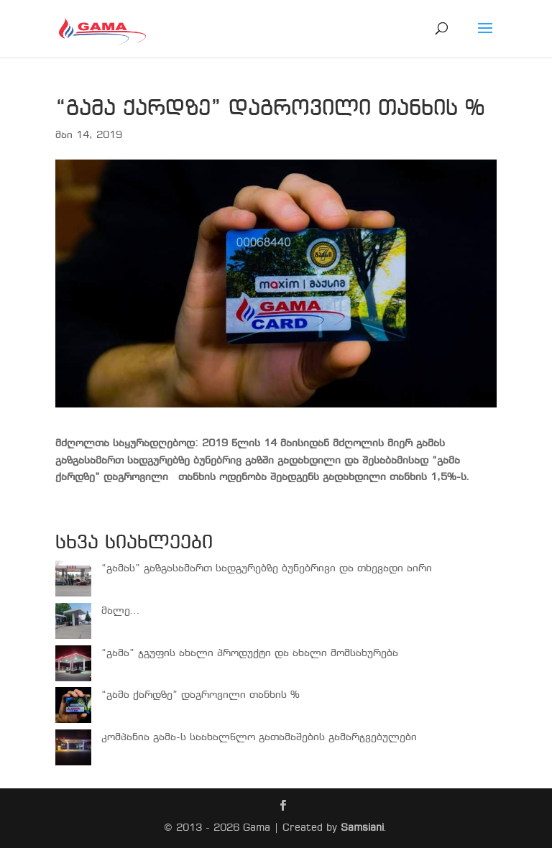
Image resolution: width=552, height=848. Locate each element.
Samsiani (362, 828)
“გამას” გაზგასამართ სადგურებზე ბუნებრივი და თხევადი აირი (266, 568)
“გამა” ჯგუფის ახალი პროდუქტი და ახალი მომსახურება (249, 653)
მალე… (120, 611)
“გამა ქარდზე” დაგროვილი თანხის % (200, 695)
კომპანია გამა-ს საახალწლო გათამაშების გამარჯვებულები (259, 737)
